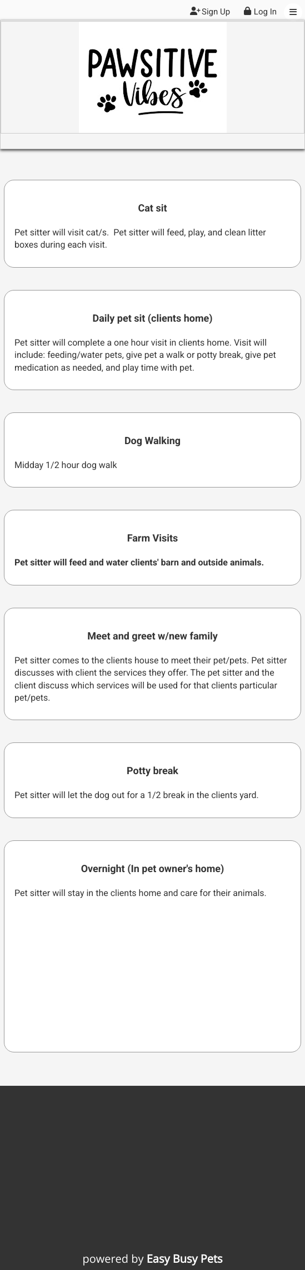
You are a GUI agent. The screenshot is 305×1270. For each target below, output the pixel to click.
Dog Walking (152, 441)
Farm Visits (152, 538)
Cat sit (152, 208)
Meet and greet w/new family (152, 636)
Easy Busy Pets (185, 1258)
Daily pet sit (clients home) (152, 318)
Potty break (152, 771)
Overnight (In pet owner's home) (152, 869)
